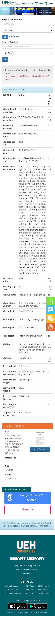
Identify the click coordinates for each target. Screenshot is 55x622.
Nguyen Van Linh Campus (27, 569)
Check (31, 499)
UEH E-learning (44, 593)
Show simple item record (16, 489)
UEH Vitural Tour (12, 589)
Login (49, 4)
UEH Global (30, 593)
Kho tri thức (43, 589)
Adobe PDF (11, 478)
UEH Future (30, 586)
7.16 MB (9, 470)
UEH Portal (30, 589)
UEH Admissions (12, 586)
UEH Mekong (27, 573)
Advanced (13, 36)
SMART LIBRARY (27, 4)
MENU (39, 4)
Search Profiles (10, 42)
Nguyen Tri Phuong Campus (27, 566)
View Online (40, 449)
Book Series (24, 412)
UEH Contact (43, 586)
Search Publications (12, 19)
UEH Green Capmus (13, 593)
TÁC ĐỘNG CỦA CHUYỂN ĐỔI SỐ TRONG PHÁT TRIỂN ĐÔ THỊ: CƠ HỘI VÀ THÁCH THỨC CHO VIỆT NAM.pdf (14, 444)
